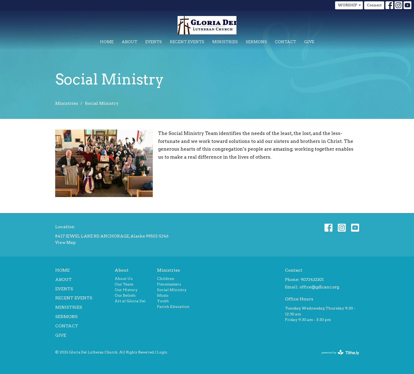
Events (153, 41)
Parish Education (173, 306)
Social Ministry (172, 290)
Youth (163, 301)
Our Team (124, 284)
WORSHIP (349, 5)
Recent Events (187, 41)
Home (107, 41)
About (129, 41)
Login (162, 352)
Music (163, 295)
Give (309, 41)
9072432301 (312, 279)
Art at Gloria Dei (130, 301)
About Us (123, 278)
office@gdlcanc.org (319, 287)
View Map (65, 242)
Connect (374, 5)
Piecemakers (169, 284)
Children (165, 278)
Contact (285, 41)
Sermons (256, 41)
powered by (340, 352)
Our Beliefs (125, 295)
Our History (126, 290)
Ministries (225, 41)
